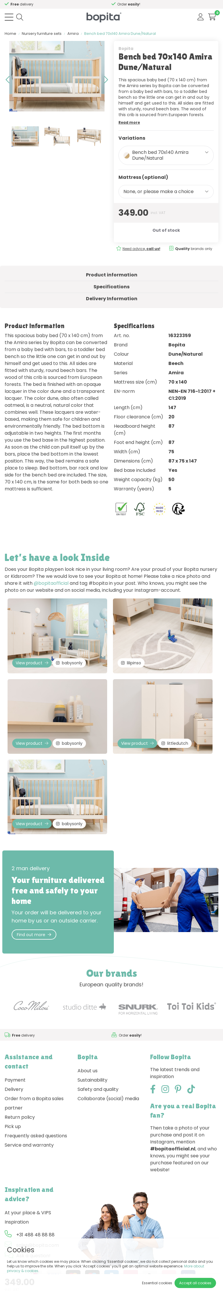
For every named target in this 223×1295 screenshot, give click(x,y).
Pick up (13, 1126)
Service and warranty (29, 1145)
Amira (73, 33)
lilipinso (131, 663)
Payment (15, 1080)
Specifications (111, 286)
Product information (111, 274)
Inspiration (17, 1222)
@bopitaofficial (51, 583)
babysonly (69, 663)
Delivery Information (111, 298)
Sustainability (92, 1080)
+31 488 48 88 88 (35, 1234)
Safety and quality (98, 1089)
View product (32, 663)
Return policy (20, 1117)
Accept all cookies (195, 1282)
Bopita (125, 48)
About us (88, 1070)
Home (10, 33)
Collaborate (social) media (108, 1098)
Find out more (34, 935)
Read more (129, 122)
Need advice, (141, 248)
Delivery (14, 1089)
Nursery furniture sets (42, 33)
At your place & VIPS (28, 1212)
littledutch (174, 743)
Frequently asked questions (36, 1135)
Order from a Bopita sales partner (34, 1103)
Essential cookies (157, 1282)
